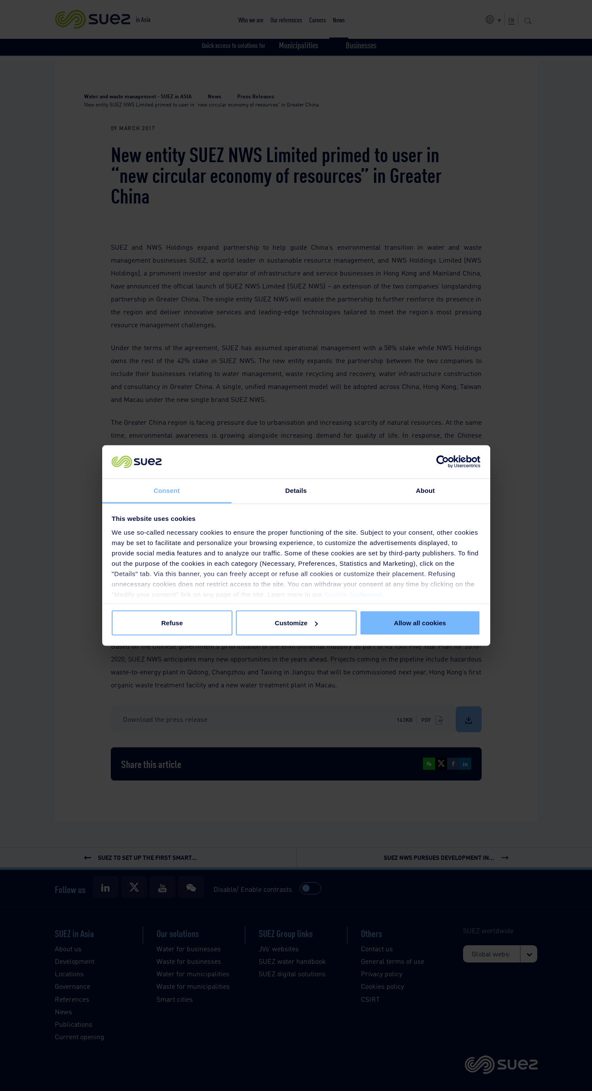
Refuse (172, 623)
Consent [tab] (166, 490)
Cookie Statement (353, 594)
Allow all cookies (420, 623)
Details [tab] (296, 490)
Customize (296, 623)
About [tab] (425, 490)
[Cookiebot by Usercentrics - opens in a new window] (442, 461)
